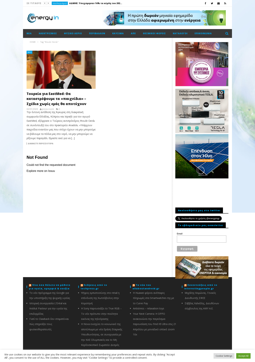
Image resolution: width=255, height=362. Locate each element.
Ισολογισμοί (60, 3)
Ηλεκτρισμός (48, 33)
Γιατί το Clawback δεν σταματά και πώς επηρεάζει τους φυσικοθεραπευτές (49, 324)
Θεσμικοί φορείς (154, 33)
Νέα (29, 33)
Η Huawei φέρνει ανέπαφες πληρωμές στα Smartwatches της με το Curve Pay (153, 298)
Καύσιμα (118, 33)
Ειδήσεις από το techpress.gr (94, 286)
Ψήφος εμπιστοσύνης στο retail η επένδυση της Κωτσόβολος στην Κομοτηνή (100, 298)
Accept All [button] (243, 355)
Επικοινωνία (203, 33)
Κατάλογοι (180, 33)
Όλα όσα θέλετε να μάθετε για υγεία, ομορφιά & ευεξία (49, 286)
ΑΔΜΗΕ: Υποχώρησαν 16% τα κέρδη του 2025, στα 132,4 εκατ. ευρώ (95, 3)
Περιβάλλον (97, 33)
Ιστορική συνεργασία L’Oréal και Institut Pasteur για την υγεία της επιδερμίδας (48, 308)
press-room (48, 109)
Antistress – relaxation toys (148, 308)
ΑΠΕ (133, 33)
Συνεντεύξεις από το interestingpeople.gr (200, 286)
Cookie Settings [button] (224, 355)
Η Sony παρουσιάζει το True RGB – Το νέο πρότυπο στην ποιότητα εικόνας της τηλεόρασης (101, 314)
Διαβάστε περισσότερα (40, 143)
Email (180, 233)
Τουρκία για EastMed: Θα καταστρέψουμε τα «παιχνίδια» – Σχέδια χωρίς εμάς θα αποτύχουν (56, 98)
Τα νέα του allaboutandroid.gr (145, 286)
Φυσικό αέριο (73, 33)
